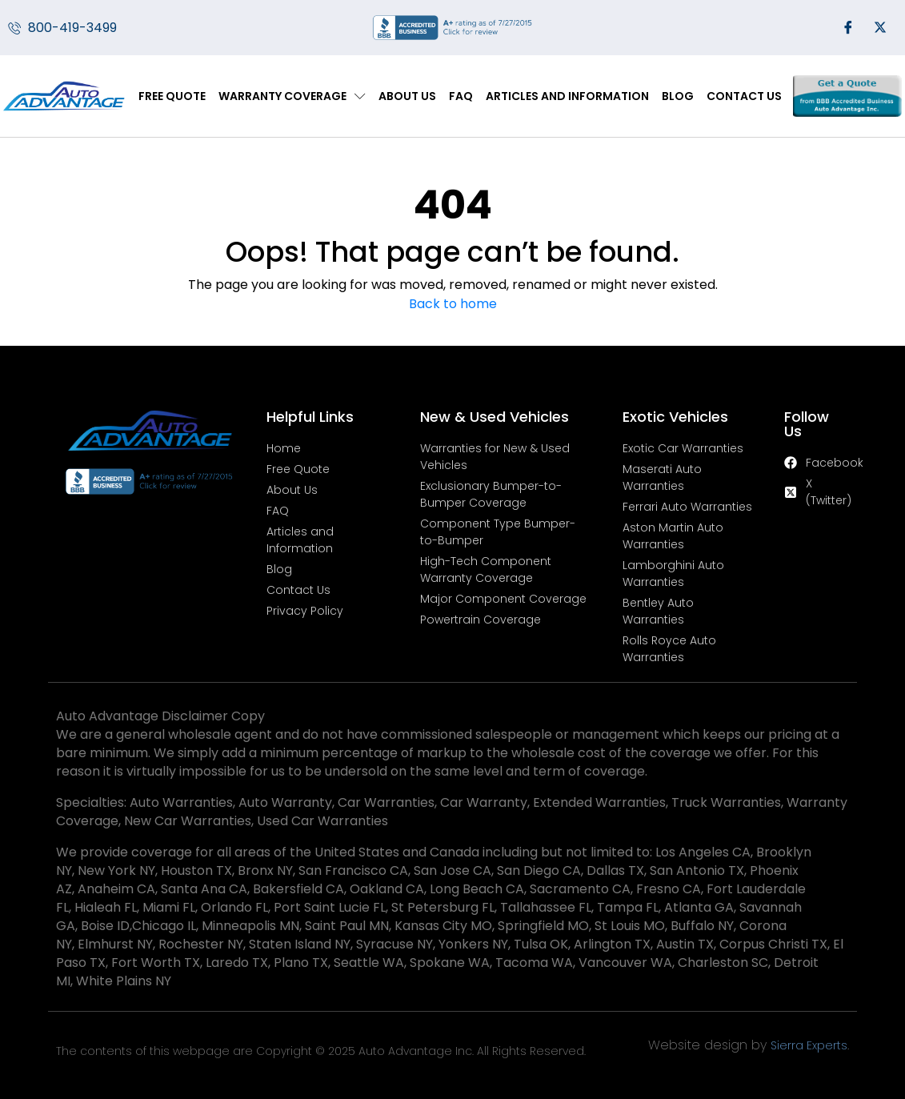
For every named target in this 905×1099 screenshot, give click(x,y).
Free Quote (172, 96)
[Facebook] (848, 28)
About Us (407, 96)
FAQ (461, 96)
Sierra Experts (809, 1045)
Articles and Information (567, 96)
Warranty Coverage (292, 96)
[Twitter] (880, 28)
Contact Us (744, 96)
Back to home (453, 304)
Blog (678, 96)
